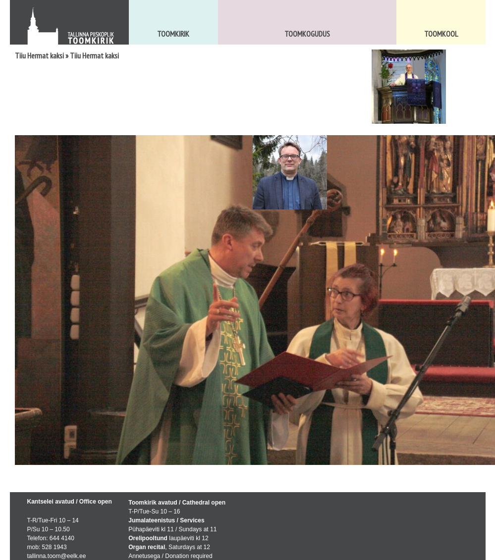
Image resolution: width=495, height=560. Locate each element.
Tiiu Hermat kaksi (39, 55)
